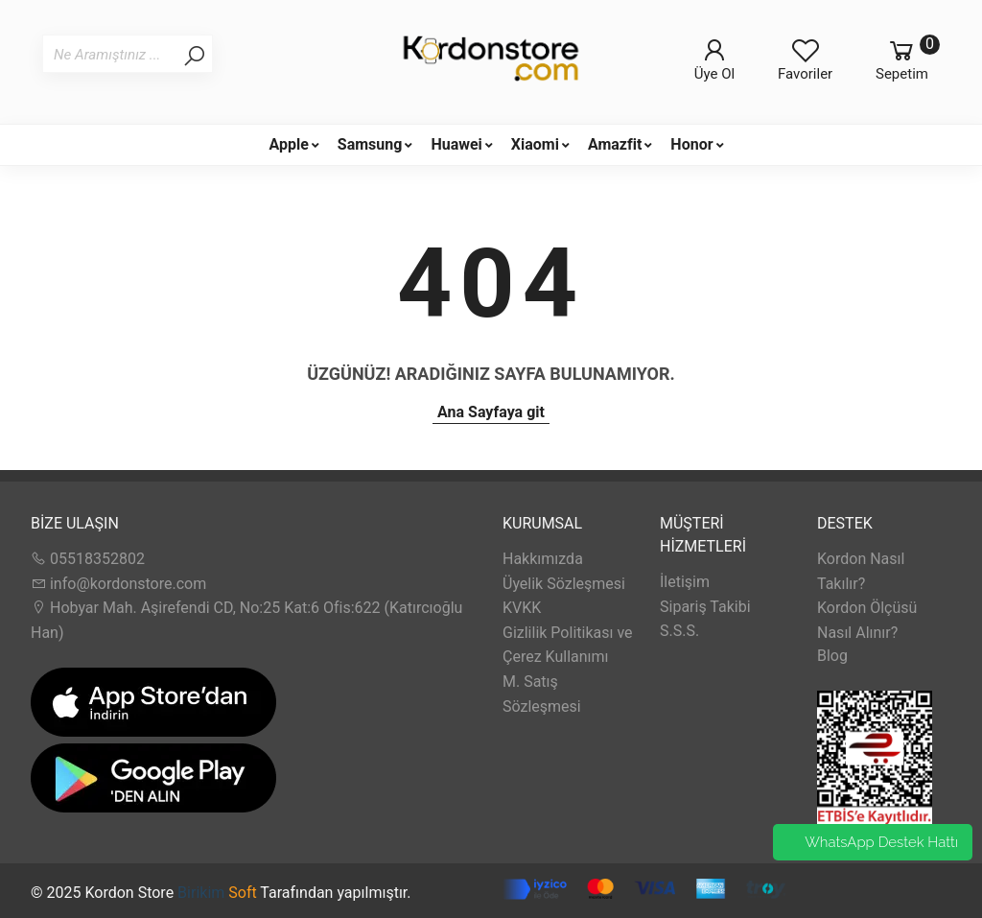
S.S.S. (679, 631)
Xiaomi (535, 144)
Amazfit (615, 144)
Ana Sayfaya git (491, 412)
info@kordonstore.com (118, 584)
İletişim (685, 582)
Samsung (370, 144)
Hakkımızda (543, 559)
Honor (691, 144)
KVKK (522, 608)
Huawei (456, 144)
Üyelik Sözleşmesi (564, 584)
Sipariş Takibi (705, 607)
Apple (288, 144)
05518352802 (88, 559)
